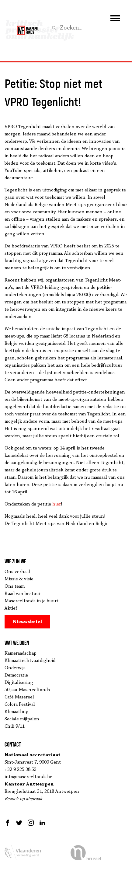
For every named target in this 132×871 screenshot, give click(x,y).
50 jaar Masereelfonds (27, 689)
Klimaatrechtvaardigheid (30, 660)
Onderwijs (15, 668)
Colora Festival (20, 704)
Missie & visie (19, 579)
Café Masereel (19, 697)
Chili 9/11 (15, 726)
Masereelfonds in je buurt (31, 601)
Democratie (16, 675)
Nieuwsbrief (27, 621)
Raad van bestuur (23, 593)
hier (56, 504)
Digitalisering (19, 682)
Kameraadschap (20, 653)
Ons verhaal (17, 571)
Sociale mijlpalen (22, 719)
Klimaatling (17, 711)
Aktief (11, 608)
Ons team (15, 586)
